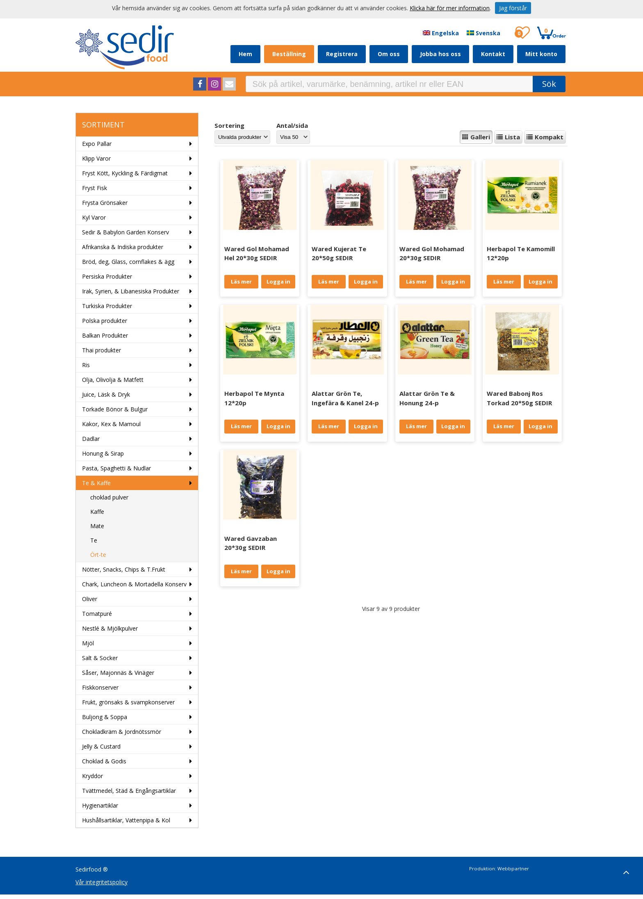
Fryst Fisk (94, 188)
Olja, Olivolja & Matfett (113, 380)
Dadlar (91, 439)
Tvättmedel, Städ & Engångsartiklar (129, 791)
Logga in (278, 281)
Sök (549, 83)
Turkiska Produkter (107, 306)
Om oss (389, 54)
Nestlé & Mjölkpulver (110, 628)
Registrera (342, 54)
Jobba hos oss (440, 54)
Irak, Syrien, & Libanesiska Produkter (130, 291)
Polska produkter (104, 321)
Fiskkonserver (100, 687)
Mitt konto (541, 54)
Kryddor (92, 776)
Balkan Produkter (105, 335)
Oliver (89, 599)
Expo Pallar (97, 144)
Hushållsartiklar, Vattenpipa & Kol (126, 820)
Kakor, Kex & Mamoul (111, 424)
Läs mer (241, 281)
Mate (97, 526)
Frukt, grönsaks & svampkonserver (128, 702)
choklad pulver (109, 497)
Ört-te (98, 554)
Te (93, 540)
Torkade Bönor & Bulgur (115, 409)
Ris (86, 365)
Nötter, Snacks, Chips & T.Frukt (123, 569)
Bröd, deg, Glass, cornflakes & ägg (128, 262)
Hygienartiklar (100, 805)
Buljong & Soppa (104, 717)
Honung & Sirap (103, 453)
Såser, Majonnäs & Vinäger (118, 673)
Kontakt (493, 54)
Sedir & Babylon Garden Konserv (125, 232)
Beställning (289, 54)
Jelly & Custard (101, 746)
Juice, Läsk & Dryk (106, 394)
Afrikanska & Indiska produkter (122, 247)
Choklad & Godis (104, 761)
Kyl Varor (94, 217)
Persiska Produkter (107, 276)
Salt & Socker (100, 658)
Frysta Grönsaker (105, 203)
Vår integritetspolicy (101, 882)
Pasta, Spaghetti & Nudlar (116, 468)
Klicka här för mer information (450, 8)
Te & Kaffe (96, 483)
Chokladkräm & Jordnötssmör (121, 732)
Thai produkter (101, 350)
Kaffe (97, 511)
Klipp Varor (96, 158)
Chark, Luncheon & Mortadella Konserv (134, 584)
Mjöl (88, 643)
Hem (245, 54)
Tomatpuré (97, 613)
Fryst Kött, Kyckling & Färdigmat (125, 173)
